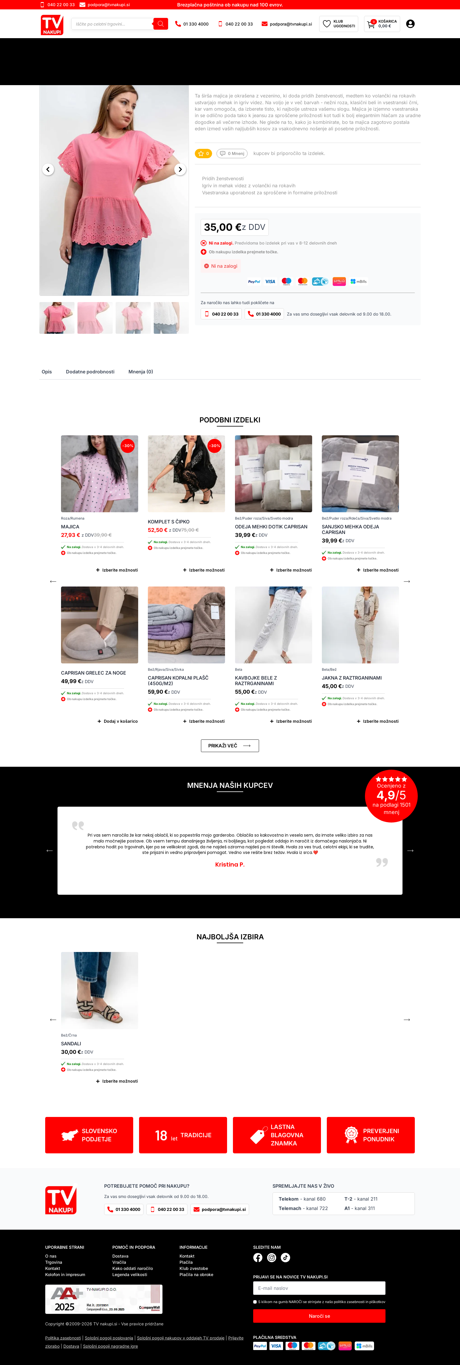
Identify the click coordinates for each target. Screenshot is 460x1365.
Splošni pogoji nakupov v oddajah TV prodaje (180, 1337)
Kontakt (52, 1268)
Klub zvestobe (194, 1268)
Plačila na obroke (196, 1274)
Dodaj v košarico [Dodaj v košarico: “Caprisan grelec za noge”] (121, 721)
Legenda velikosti (129, 1274)
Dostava (120, 1255)
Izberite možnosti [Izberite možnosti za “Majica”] (120, 569)
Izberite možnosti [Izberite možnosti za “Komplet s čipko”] (207, 569)
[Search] (160, 24)
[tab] (46, 371)
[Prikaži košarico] (382, 24)
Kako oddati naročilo (132, 1268)
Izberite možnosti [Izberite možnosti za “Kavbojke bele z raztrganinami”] (294, 721)
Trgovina (53, 1262)
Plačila (186, 1262)
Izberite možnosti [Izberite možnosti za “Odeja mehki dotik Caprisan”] (294, 569)
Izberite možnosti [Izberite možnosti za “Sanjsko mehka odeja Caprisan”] (381, 569)
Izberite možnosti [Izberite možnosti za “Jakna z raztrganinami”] (381, 721)
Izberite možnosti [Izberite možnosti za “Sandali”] (120, 1080)
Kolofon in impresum (65, 1274)
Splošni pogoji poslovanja (109, 1337)
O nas (51, 1255)
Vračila (119, 1262)
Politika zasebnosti (63, 1337)
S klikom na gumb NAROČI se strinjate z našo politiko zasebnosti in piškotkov (321, 1302)
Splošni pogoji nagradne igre (110, 1346)
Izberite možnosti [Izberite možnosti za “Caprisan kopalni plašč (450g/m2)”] (207, 721)
